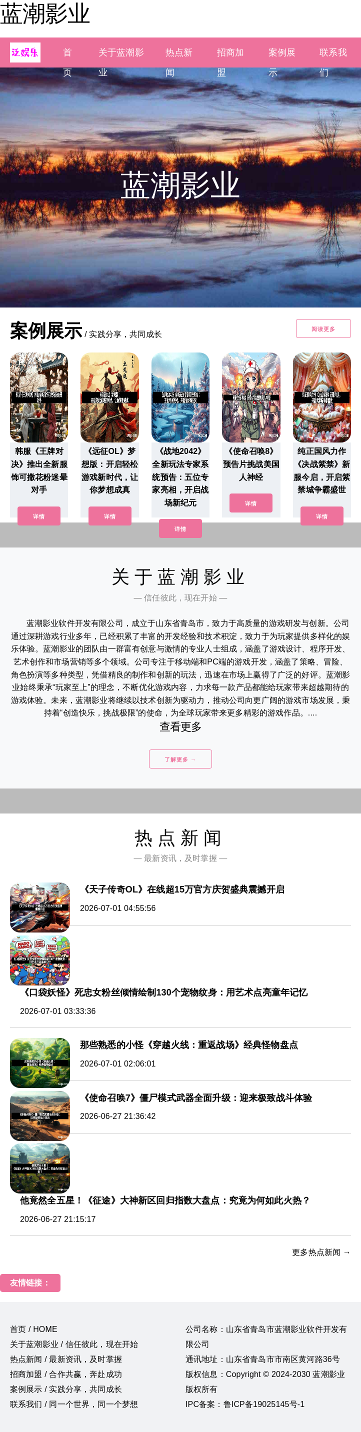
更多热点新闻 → (321, 1252)
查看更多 (181, 726)
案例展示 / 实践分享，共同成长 (66, 1389)
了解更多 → (180, 759)
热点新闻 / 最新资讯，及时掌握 (66, 1359)
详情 (39, 517)
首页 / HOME (34, 1329)
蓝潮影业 (45, 13)
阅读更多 (324, 329)
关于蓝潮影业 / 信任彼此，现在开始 (74, 1344)
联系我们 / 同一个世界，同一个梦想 (74, 1404)
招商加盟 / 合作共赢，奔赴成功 (66, 1374)
